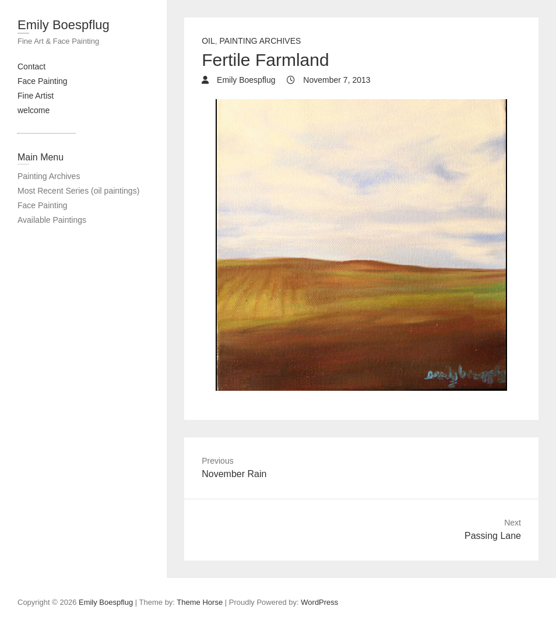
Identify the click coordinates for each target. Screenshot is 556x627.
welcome (33, 110)
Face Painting (42, 81)
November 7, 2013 (335, 80)
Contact (31, 66)
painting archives (260, 40)
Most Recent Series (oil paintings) (78, 190)
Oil (208, 40)
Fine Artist (35, 95)
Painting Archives (48, 176)
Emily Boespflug (63, 24)
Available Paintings (51, 220)
